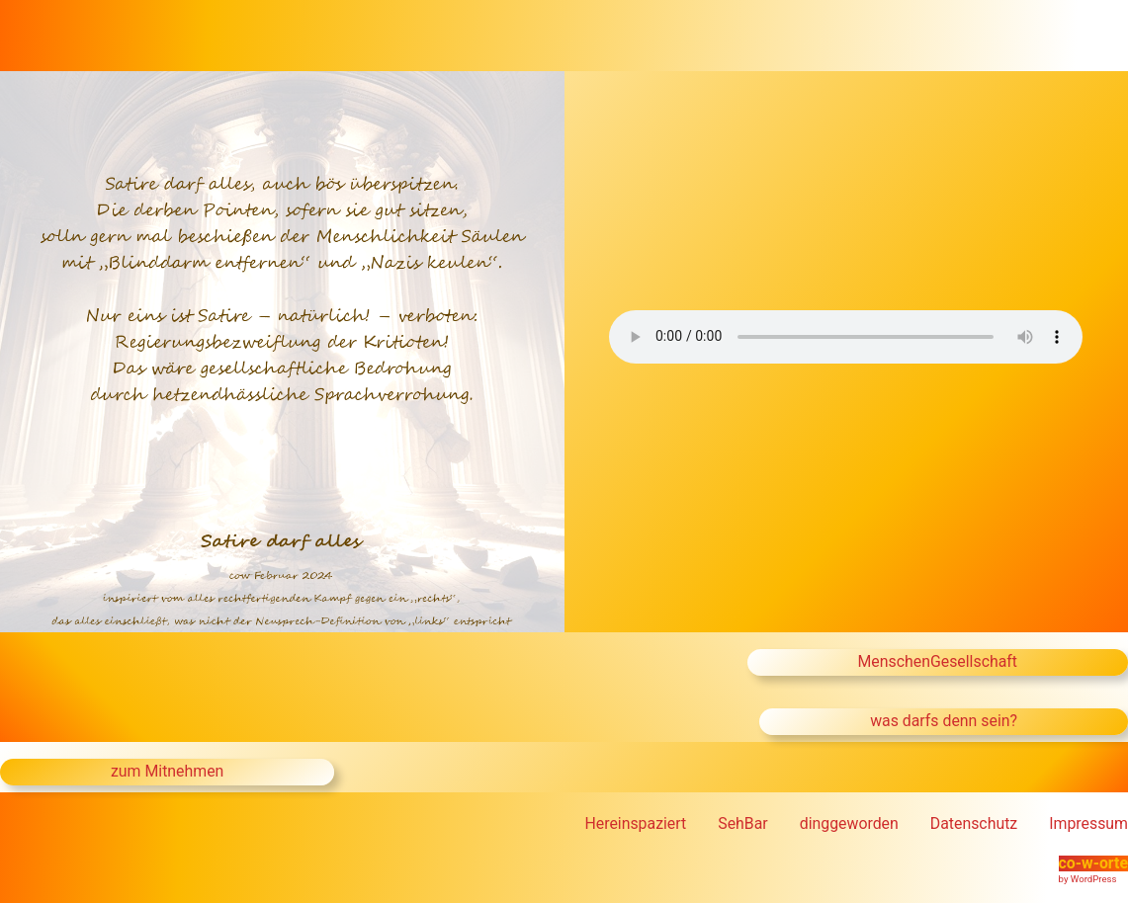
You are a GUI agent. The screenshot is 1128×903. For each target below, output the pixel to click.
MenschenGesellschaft (937, 661)
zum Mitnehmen (167, 771)
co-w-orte (1093, 863)
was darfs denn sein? (943, 720)
